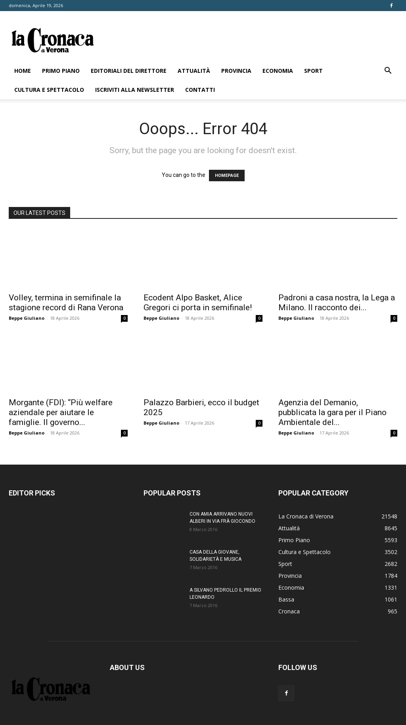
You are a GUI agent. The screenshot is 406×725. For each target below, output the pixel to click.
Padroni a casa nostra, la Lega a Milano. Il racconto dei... (336, 302)
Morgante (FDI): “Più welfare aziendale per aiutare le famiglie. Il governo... (61, 412)
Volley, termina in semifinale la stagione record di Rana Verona (66, 302)
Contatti (200, 89)
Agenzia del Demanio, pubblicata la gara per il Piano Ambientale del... (332, 412)
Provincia (236, 70)
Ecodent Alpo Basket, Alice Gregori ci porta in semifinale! (198, 302)
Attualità (194, 70)
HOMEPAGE (227, 175)
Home (22, 70)
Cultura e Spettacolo (49, 89)
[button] (387, 71)
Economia (277, 70)
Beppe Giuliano (26, 318)
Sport (313, 70)
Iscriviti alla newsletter (134, 89)
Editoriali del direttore (129, 70)
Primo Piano (61, 70)
